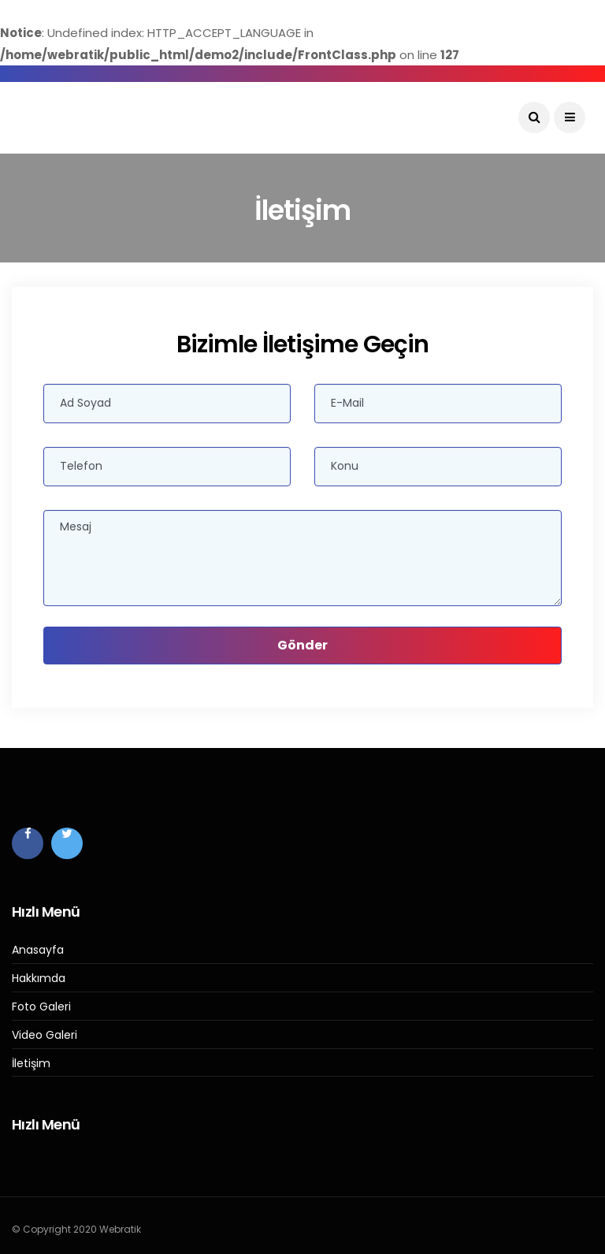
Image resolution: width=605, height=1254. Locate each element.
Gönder (302, 645)
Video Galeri (44, 1035)
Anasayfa (38, 950)
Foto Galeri (41, 1007)
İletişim (31, 1063)
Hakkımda (38, 978)
